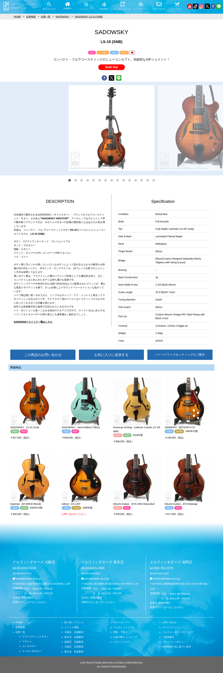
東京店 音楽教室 (74, 651)
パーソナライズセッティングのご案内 (180, 354)
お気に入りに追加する (111, 355)
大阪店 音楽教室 (74, 646)
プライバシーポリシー (174, 641)
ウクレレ (27, 641)
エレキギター (29, 646)
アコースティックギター (35, 636)
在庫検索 (20, 627)
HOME (19, 622)
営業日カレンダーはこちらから (29, 602)
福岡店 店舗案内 (74, 641)
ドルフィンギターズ (34, 562)
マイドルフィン (170, 627)
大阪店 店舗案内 (74, 632)
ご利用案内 (168, 637)
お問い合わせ (169, 622)
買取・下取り (120, 632)
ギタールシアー (121, 622)
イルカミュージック (124, 627)
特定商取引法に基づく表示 (176, 646)
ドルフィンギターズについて (177, 632)
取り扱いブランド (74, 622)
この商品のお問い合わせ (43, 355)
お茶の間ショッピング (125, 637)
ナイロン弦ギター (32, 651)
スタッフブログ (121, 641)
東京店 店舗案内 (74, 637)
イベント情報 (71, 627)
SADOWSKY (62, 16)
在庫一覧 (20, 632)
